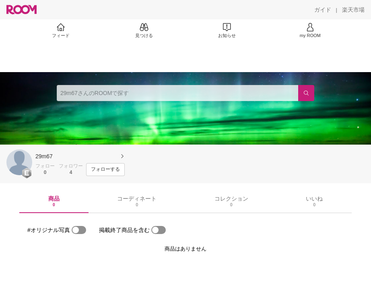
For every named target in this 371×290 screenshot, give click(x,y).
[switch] (79, 230)
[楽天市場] (353, 9)
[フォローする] (105, 169)
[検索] (306, 93)
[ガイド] (322, 9)
